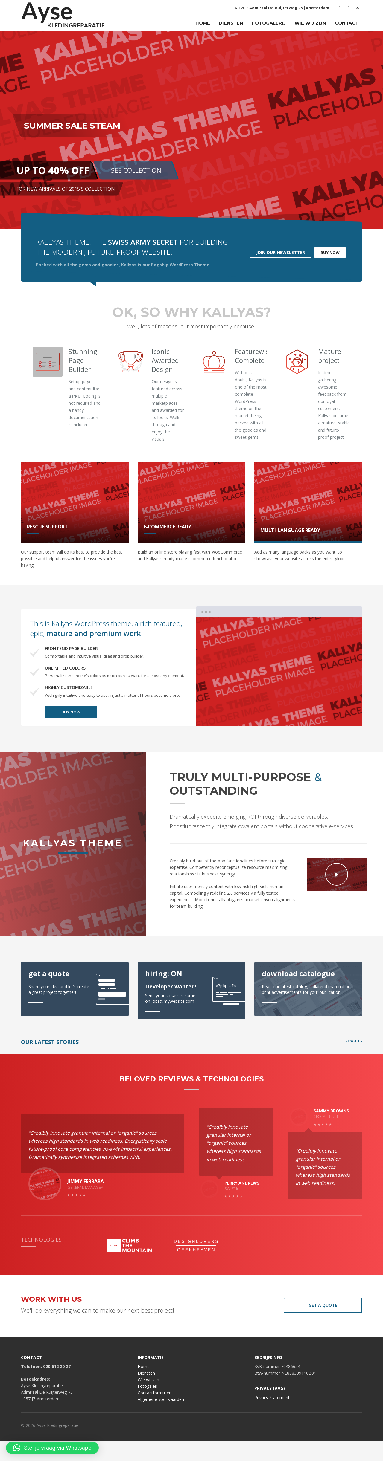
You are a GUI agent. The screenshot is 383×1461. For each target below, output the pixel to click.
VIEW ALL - (354, 1041)
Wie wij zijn (148, 1400)
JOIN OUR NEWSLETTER (280, 252)
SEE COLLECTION (136, 170)
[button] (52, 1448)
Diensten (146, 1393)
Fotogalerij (148, 1406)
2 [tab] (279, 716)
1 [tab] (265, 716)
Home (144, 1387)
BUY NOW (330, 252)
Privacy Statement (272, 1417)
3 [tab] (292, 716)
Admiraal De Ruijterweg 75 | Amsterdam (289, 8)
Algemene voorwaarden (161, 1419)
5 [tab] (362, 221)
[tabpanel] (191, 130)
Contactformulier (154, 1413)
